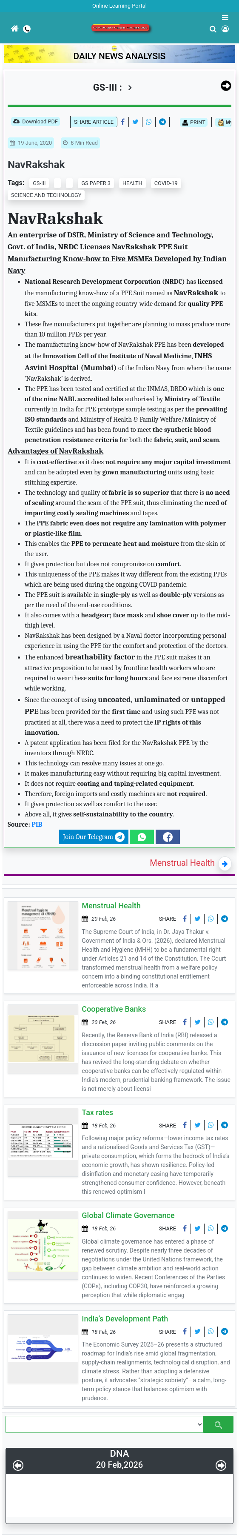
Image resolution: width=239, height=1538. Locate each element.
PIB (36, 824)
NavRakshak (36, 165)
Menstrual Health (182, 863)
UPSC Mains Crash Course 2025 (120, 27)
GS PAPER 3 (96, 183)
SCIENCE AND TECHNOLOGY (46, 195)
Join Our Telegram (93, 837)
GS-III (39, 183)
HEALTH (132, 183)
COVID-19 (166, 183)
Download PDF (35, 122)
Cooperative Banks (114, 1008)
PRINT (193, 122)
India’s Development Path (125, 1318)
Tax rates (97, 1112)
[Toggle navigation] (5, 51)
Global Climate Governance (128, 1215)
